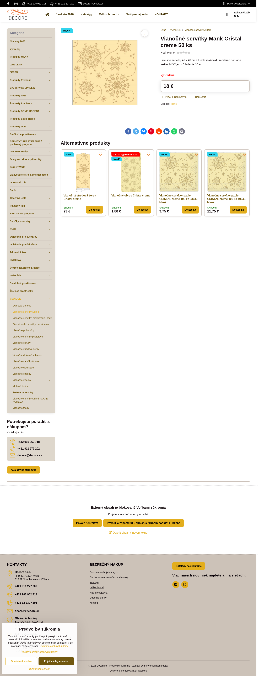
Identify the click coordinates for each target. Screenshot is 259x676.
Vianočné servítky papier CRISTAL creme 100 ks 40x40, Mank (226, 199)
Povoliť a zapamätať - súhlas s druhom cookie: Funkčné (143, 523)
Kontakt (94, 602)
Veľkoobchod (97, 587)
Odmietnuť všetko (21, 661)
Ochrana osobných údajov (104, 572)
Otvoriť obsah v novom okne (128, 532)
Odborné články (98, 597)
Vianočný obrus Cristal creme (130, 195)
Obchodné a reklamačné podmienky (109, 577)
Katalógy (94, 582)
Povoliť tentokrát (87, 523)
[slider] (183, 52)
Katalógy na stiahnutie (23, 470)
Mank (174, 103)
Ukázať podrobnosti (39, 669)
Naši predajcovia (98, 592)
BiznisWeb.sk (139, 670)
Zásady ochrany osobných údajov (150, 665)
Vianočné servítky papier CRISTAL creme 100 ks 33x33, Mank (178, 199)
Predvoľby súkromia (119, 665)
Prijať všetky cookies (56, 661)
